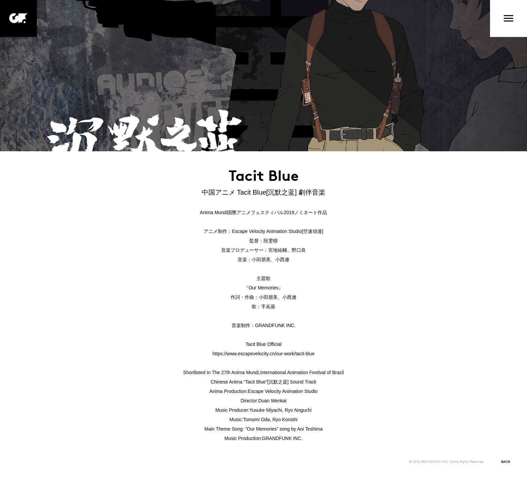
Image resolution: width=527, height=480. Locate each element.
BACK (505, 461)
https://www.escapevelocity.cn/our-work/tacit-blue (263, 353)
